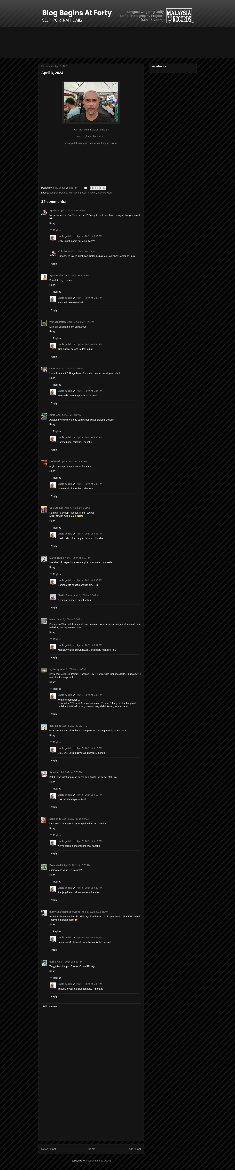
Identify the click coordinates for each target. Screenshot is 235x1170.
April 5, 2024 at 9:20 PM (89, 887)
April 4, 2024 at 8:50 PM (69, 772)
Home (92, 1149)
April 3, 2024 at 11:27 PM (80, 322)
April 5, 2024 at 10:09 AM (75, 818)
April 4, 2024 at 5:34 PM (89, 344)
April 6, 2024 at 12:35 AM (95, 911)
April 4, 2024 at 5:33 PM (89, 236)
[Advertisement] (91, 1114)
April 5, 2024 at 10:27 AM (81, 251)
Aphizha (54, 210)
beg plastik (55, 192)
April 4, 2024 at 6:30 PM (86, 595)
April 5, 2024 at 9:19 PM (89, 748)
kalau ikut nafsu (70, 192)
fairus (52, 961)
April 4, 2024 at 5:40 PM (89, 695)
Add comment (50, 1006)
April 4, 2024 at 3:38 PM (69, 619)
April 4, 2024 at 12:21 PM (74, 461)
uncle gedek (65, 236)
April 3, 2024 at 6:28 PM (72, 210)
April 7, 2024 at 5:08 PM (89, 984)
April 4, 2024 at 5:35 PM (89, 437)
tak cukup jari (105, 192)
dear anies (55, 725)
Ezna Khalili (56, 865)
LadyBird (54, 461)
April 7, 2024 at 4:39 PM (69, 961)
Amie (52, 415)
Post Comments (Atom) (98, 1160)
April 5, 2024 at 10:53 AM (77, 865)
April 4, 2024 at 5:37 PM (89, 645)
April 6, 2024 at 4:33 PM (89, 937)
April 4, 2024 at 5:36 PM (89, 533)
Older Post (134, 1149)
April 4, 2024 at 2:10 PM (77, 557)
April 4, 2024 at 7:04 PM (74, 725)
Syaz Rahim (56, 275)
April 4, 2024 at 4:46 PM (72, 669)
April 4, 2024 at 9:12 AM (68, 415)
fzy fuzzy (54, 669)
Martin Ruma (56, 557)
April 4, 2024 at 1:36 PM (77, 508)
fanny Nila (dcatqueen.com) (65, 911)
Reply (52, 223)
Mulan (52, 619)
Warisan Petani (57, 322)
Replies (57, 230)
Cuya (52, 368)
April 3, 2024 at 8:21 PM (76, 275)
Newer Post (48, 1149)
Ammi (52, 772)
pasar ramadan (88, 192)
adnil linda (55, 818)
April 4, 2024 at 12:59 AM (69, 368)
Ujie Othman (56, 508)
